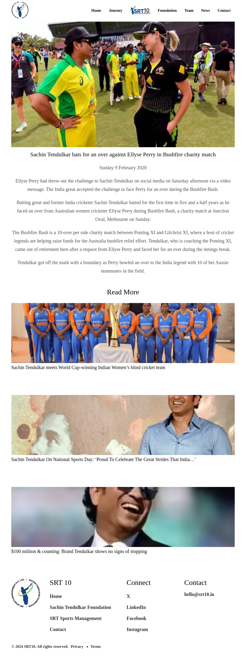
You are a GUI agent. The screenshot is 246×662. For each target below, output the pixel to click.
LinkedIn (136, 607)
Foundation (167, 10)
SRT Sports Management (76, 618)
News (205, 10)
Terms (96, 646)
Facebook (136, 618)
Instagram (137, 629)
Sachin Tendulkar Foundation (80, 607)
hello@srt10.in (199, 594)
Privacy (77, 646)
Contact (224, 10)
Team (189, 10)
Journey (115, 10)
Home (96, 10)
